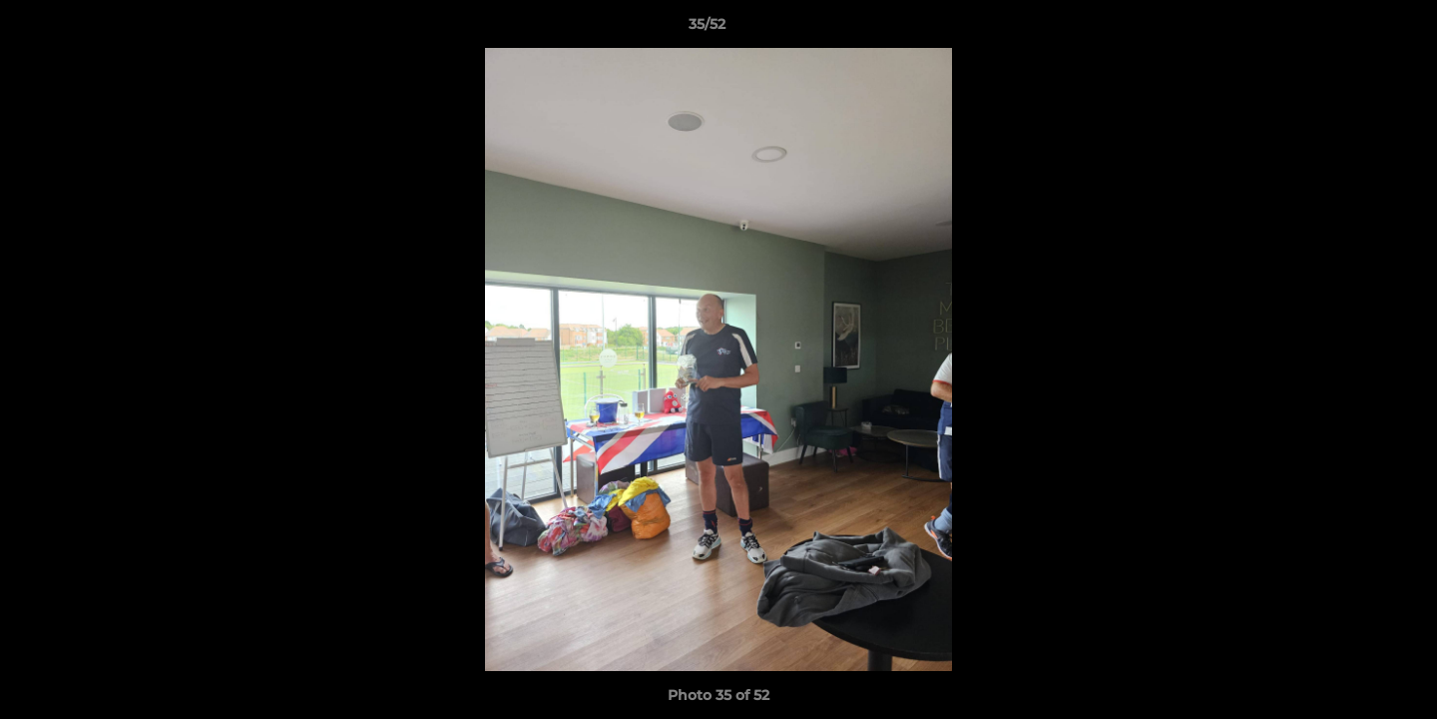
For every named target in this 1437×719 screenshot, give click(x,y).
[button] (1353, 29)
